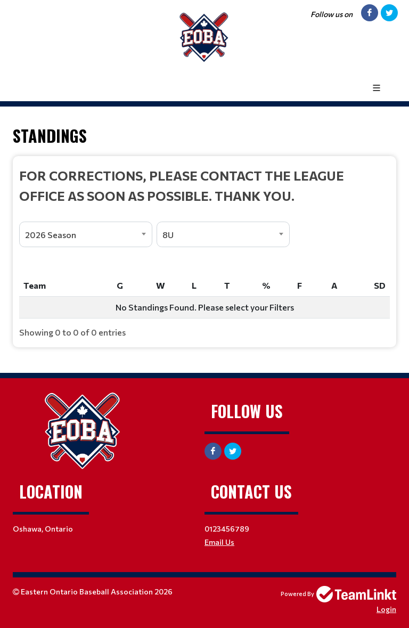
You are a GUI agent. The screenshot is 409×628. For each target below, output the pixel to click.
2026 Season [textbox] (50, 235)
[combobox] (85, 234)
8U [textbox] (168, 235)
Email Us (219, 542)
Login (386, 609)
